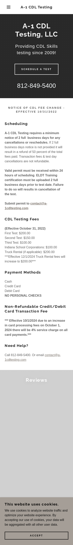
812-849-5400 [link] (36, 85)
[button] (6, 7)
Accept (36, 535)
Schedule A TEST (36, 69)
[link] (36, 7)
